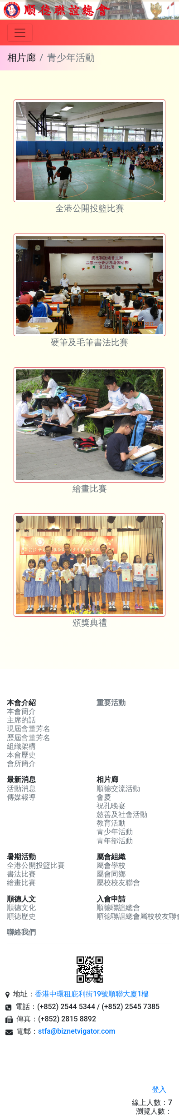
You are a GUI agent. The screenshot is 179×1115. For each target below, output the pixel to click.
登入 (159, 1089)
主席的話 (21, 720)
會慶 (104, 797)
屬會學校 (111, 865)
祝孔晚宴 (111, 805)
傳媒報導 (21, 797)
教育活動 (111, 823)
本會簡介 (21, 711)
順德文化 (21, 907)
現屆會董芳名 (28, 728)
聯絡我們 (21, 932)
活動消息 (21, 788)
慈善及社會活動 (122, 814)
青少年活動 (115, 831)
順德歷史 (21, 916)
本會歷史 (21, 755)
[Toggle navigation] (20, 33)
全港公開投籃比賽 (36, 865)
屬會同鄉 (111, 874)
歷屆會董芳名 (28, 737)
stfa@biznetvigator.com (76, 1031)
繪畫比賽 (21, 882)
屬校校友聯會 (118, 882)
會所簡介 (21, 763)
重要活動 (111, 702)
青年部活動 (115, 840)
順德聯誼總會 (118, 907)
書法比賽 (21, 874)
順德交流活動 (118, 788)
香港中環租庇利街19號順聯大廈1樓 (92, 994)
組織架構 (21, 746)
